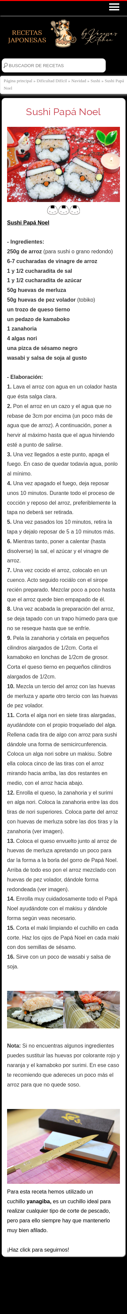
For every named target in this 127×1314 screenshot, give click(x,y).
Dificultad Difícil (52, 80)
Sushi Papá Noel (63, 112)
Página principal (18, 80)
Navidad (78, 80)
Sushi (95, 80)
